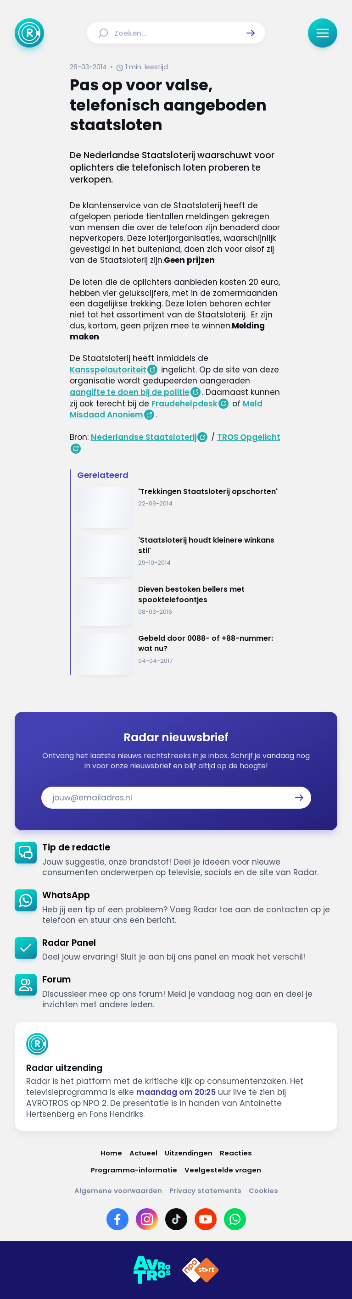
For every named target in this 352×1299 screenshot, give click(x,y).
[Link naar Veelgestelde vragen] (222, 1170)
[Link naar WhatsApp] (235, 1219)
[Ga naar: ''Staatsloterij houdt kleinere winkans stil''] (180, 556)
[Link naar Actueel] (143, 1153)
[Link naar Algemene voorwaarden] (118, 1190)
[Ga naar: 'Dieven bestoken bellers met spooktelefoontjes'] (180, 605)
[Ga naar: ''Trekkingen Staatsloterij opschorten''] (180, 507)
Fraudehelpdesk (184, 403)
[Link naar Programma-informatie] (134, 1170)
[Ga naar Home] (29, 33)
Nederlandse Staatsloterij (143, 437)
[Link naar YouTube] (206, 1219)
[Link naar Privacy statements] (205, 1190)
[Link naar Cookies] (263, 1190)
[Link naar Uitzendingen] (188, 1153)
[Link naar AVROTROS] (152, 1270)
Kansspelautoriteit (108, 369)
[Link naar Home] (111, 1153)
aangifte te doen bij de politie (130, 392)
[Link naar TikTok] (176, 1219)
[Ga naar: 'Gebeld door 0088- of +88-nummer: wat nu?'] (180, 654)
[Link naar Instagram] (147, 1219)
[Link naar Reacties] (236, 1153)
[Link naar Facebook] (117, 1219)
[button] (250, 33)
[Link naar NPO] (200, 1270)
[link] (176, 860)
